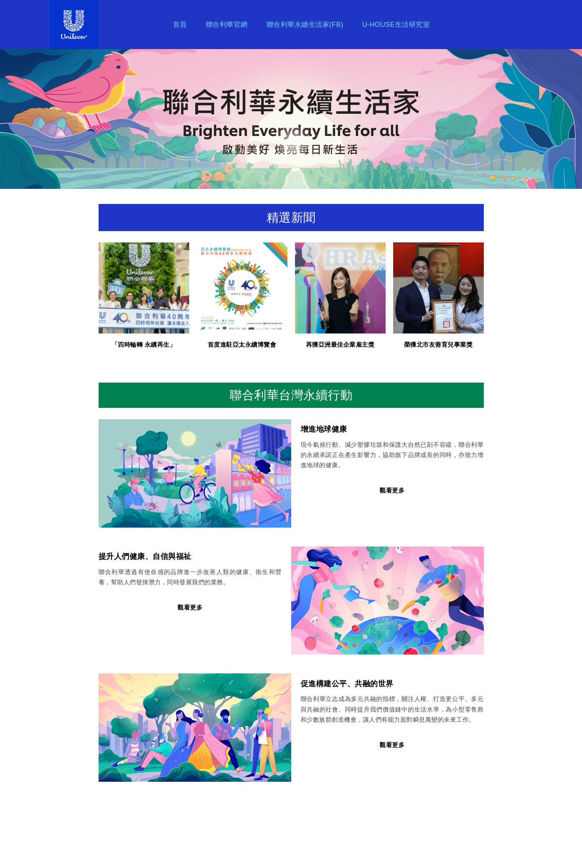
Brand (87, 24)
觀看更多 (392, 490)
